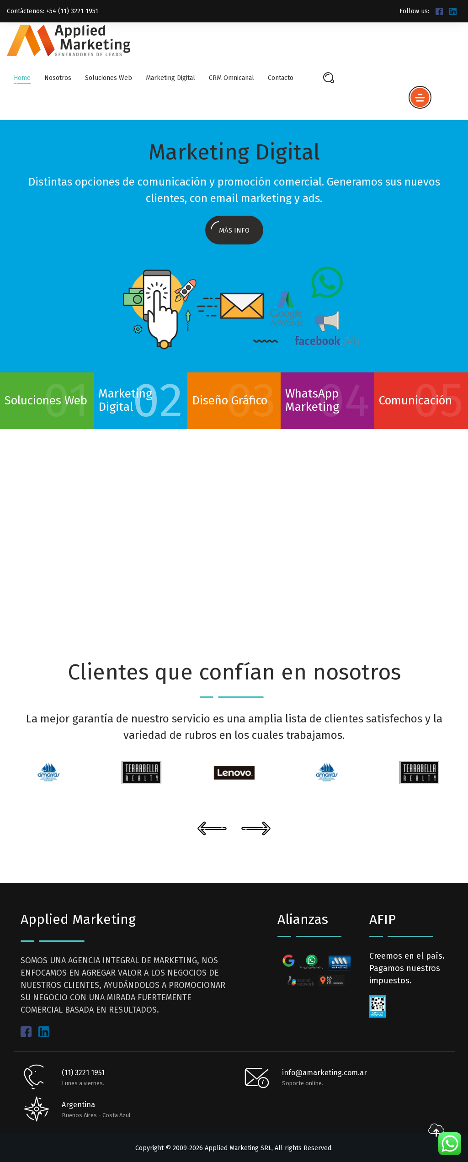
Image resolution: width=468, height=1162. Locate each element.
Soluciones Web (108, 78)
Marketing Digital (170, 78)
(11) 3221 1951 (83, 1072)
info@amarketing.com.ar (324, 1072)
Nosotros (57, 78)
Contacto (280, 78)
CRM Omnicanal (231, 78)
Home (22, 78)
